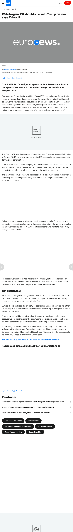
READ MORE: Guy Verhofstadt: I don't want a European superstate (30, 339)
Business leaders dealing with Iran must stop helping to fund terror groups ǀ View (33, 402)
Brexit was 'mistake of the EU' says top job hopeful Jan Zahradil (26, 413)
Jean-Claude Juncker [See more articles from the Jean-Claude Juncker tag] (13, 432)
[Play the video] (36, 42)
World (14, 9)
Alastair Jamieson (10, 69)
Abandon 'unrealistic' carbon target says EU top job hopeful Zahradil (28, 407)
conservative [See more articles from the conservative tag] (33, 421)
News (8, 9)
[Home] (2, 9)
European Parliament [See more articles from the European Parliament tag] (13, 421)
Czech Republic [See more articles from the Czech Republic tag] (35, 432)
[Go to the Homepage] (8, 3)
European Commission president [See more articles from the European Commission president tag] (18, 426)
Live (67, 3)
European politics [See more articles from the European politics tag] (45, 426)
